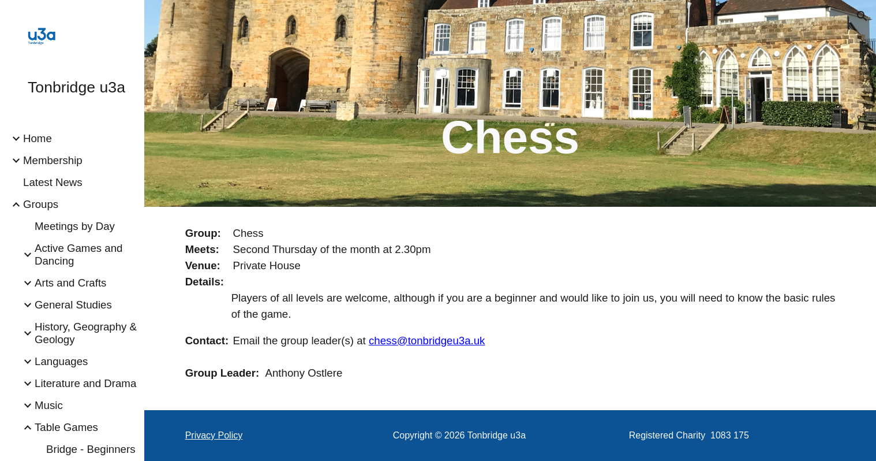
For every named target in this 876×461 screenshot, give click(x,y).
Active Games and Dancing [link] (78, 254)
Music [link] (49, 405)
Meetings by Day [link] (75, 226)
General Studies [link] (73, 305)
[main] (510, 119)
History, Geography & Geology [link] (86, 333)
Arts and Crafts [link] (70, 283)
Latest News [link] (53, 182)
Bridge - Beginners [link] (91, 449)
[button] (862, 16)
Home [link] (37, 138)
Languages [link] (61, 361)
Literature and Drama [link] (85, 383)
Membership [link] (53, 160)
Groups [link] (40, 204)
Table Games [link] (66, 427)
